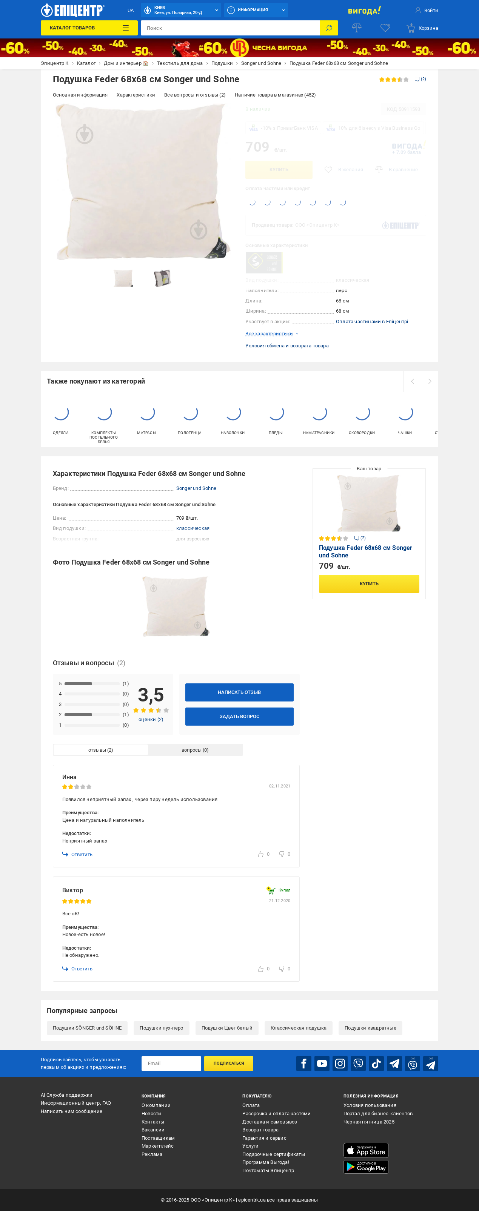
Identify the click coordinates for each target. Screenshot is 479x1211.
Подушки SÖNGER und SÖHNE (87, 1028)
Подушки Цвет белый (227, 1028)
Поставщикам (158, 1138)
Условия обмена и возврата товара (286, 345)
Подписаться (229, 1063)
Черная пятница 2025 (368, 1122)
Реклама (152, 1154)
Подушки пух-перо (161, 1028)
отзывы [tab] (97, 750)
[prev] (412, 381)
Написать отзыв (239, 692)
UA (131, 10)
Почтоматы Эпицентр (268, 1170)
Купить (279, 169)
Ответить (77, 854)
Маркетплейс (158, 1146)
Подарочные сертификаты (273, 1154)
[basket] (422, 28)
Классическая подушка (299, 1028)
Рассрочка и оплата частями (276, 1113)
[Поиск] (329, 27)
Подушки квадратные (370, 1028)
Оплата (251, 1105)
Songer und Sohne (196, 488)
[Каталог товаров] (89, 27)
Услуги (250, 1146)
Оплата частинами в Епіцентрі (372, 321)
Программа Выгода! (265, 1162)
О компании (156, 1105)
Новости (151, 1113)
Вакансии (153, 1130)
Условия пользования (369, 1105)
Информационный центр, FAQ (76, 1103)
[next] (429, 381)
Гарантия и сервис (264, 1138)
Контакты (153, 1122)
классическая (192, 528)
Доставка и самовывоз (269, 1122)
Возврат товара (260, 1130)
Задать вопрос (239, 716)
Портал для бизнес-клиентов (378, 1113)
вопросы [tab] (192, 750)
